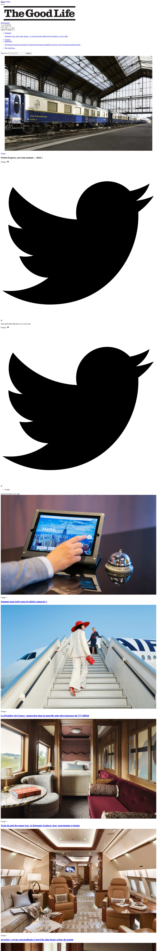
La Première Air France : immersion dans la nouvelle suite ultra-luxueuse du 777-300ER (45, 715)
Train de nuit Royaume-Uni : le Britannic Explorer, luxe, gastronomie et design (40, 825)
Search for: (4, 53)
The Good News (10, 48)
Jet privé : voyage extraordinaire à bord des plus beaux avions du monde (37, 939)
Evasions (7, 39)
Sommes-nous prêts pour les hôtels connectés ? (24, 601)
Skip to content (5, 1)
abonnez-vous (5, 23)
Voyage (3, 153)
